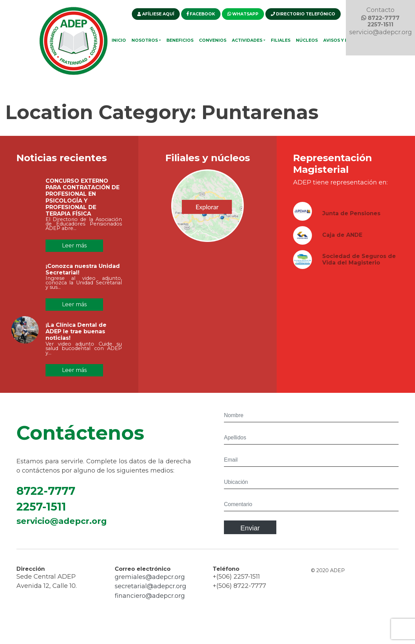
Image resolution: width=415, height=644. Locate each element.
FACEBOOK (201, 13)
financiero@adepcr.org (150, 599)
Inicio (119, 40)
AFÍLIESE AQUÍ (155, 13)
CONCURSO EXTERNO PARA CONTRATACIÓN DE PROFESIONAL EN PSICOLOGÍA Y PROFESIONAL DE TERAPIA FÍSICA (83, 197)
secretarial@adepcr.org (150, 589)
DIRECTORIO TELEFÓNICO (303, 13)
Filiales (280, 40)
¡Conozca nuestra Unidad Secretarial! (83, 272)
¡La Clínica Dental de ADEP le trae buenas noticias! (76, 335)
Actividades (247, 40)
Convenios (212, 40)
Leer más (74, 245)
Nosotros (144, 40)
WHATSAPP (243, 13)
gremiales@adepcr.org (150, 580)
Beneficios (179, 40)
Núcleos (307, 40)
